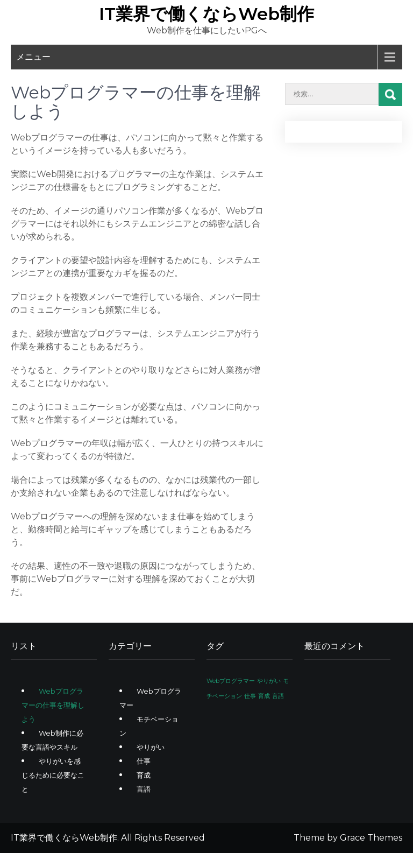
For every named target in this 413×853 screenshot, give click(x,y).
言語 (144, 789)
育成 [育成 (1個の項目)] (264, 696)
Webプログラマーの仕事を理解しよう (53, 705)
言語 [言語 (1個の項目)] (278, 696)
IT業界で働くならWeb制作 (206, 13)
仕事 (144, 761)
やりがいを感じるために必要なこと (53, 775)
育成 (144, 775)
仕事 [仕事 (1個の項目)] (250, 696)
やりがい (151, 747)
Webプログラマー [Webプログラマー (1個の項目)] (230, 681)
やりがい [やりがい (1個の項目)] (269, 681)
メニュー (33, 57)
